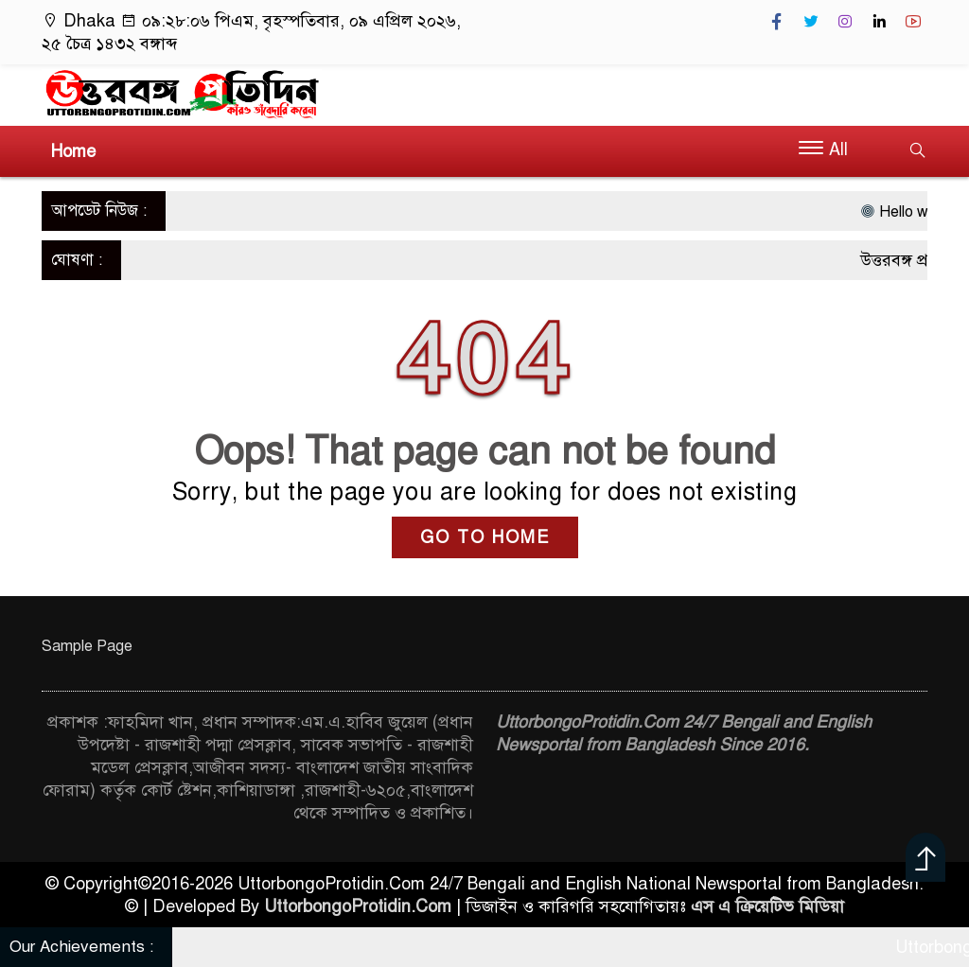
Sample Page (87, 646)
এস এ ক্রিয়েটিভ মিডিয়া (767, 906)
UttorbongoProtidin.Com (357, 906)
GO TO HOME (485, 537)
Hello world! (914, 211)
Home (73, 151)
